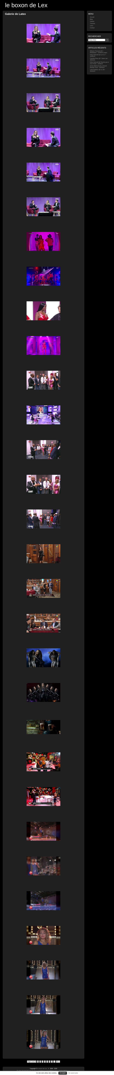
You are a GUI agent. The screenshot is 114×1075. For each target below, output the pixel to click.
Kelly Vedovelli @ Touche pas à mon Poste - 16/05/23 (99, 63)
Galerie (92, 21)
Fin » (58, 1061)
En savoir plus (73, 1073)
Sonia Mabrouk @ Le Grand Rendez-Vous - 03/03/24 (98, 66)
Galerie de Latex (15, 13)
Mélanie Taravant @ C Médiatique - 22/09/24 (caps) (98, 51)
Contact (92, 28)
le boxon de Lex (26, 5)
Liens (91, 25)
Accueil (92, 17)
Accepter (63, 1073)
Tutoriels (92, 23)
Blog (91, 19)
